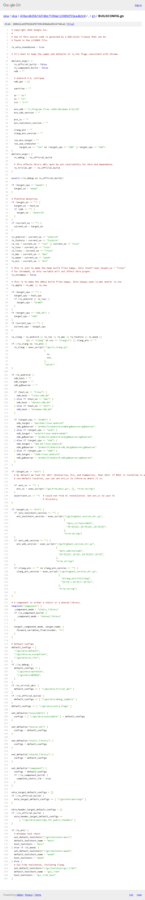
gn (93, 16)
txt (131, 894)
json (139, 894)
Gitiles (20, 894)
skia (6, 16)
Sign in (138, 5)
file (70, 24)
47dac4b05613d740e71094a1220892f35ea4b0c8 (53, 16)
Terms (37, 894)
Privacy (28, 894)
